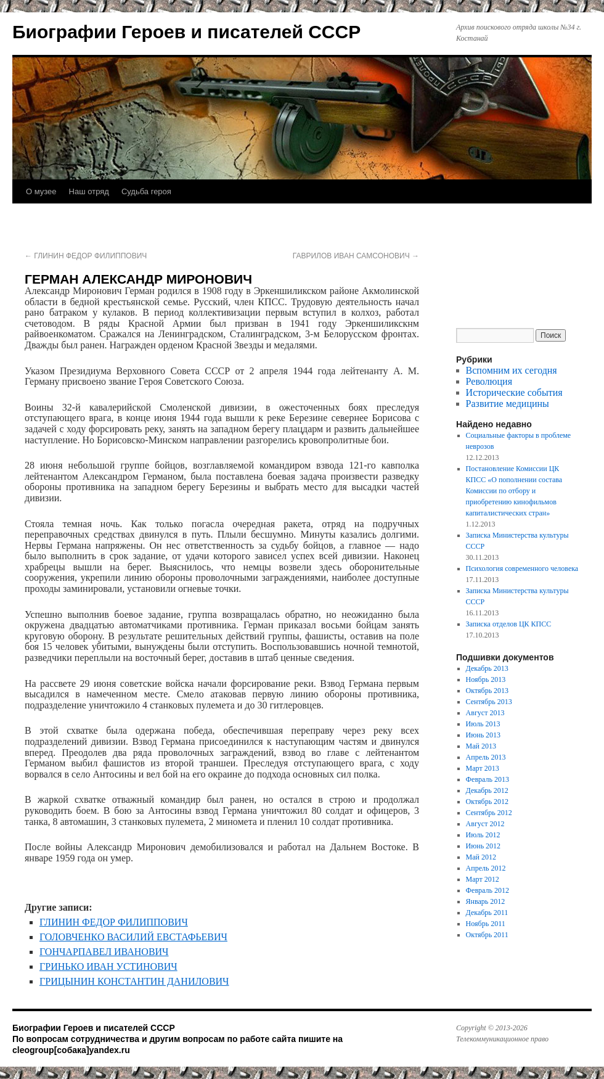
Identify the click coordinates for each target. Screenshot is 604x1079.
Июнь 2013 (483, 735)
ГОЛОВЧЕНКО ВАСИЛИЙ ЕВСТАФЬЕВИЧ (133, 937)
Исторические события (514, 392)
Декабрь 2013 (487, 668)
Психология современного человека (522, 568)
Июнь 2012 (483, 846)
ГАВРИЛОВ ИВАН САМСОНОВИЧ (356, 256)
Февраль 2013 (487, 779)
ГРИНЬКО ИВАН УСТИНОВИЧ (108, 966)
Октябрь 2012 (487, 801)
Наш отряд (89, 191)
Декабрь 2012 (487, 790)
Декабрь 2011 (487, 912)
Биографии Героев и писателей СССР (186, 32)
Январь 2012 (485, 901)
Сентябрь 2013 (489, 701)
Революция (489, 381)
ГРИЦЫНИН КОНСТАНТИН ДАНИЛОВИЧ (134, 981)
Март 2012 (482, 879)
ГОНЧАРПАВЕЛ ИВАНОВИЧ (104, 951)
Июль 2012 (483, 835)
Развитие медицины (507, 403)
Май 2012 (481, 857)
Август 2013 (485, 712)
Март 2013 (482, 768)
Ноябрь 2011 (485, 923)
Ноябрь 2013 (486, 679)
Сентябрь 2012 (489, 812)
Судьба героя (146, 191)
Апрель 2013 (486, 757)
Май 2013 (481, 746)
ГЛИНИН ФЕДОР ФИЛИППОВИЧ (86, 256)
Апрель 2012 (486, 868)
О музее (41, 191)
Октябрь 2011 (487, 934)
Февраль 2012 (487, 890)
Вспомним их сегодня (511, 370)
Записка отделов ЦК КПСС (509, 624)
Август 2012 (485, 823)
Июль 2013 (483, 724)
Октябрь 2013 (487, 690)
